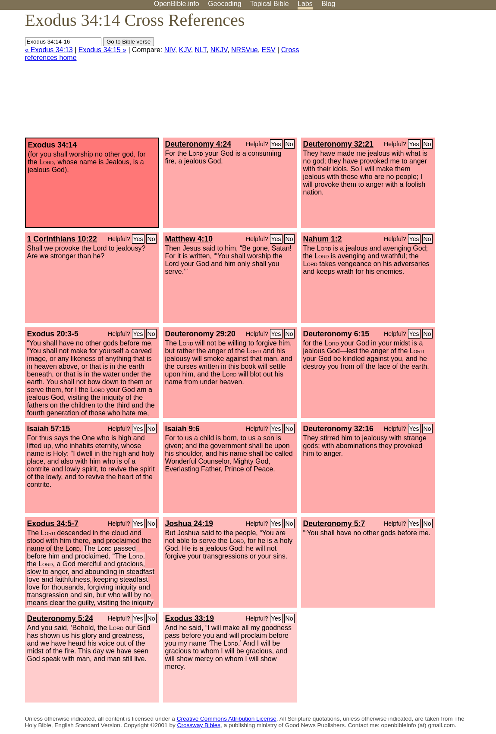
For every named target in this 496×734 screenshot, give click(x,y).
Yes (276, 144)
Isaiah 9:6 (182, 428)
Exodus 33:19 (189, 618)
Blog (328, 3)
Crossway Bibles (198, 725)
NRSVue (244, 49)
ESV (269, 49)
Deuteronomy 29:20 (200, 333)
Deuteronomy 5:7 (334, 523)
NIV (169, 49)
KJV (185, 49)
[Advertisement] (409, 77)
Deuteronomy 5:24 (60, 618)
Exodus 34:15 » (102, 49)
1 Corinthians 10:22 (62, 239)
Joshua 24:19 (189, 523)
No (289, 144)
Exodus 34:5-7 (52, 523)
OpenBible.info (176, 3)
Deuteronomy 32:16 (338, 428)
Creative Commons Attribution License (226, 718)
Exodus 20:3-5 (52, 333)
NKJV (218, 49)
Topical (269, 3)
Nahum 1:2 (322, 239)
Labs (305, 3)
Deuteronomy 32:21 (338, 144)
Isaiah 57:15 (48, 428)
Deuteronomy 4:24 (198, 144)
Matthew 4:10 (189, 239)
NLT (201, 49)
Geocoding (224, 3)
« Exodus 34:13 (49, 49)
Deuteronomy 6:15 (336, 333)
